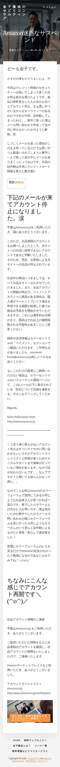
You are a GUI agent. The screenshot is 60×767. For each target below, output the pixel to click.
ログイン (43, 761)
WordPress (30, 761)
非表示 (19, 182)
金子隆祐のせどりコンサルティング (15, 12)
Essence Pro (34, 758)
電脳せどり (15, 50)
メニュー (51, 7)
